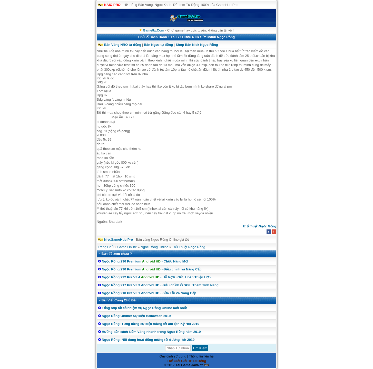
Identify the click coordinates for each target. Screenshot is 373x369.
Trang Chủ (106, 247)
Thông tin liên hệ (201, 356)
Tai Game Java (187, 365)
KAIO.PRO (112, 5)
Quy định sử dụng (173, 356)
